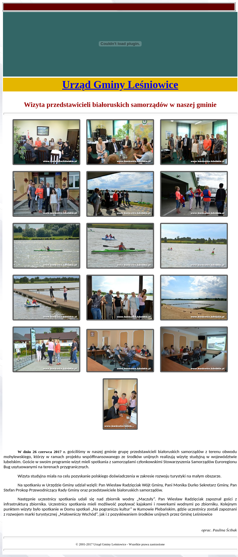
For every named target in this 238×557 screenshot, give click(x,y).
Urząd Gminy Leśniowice (120, 85)
